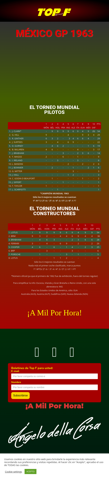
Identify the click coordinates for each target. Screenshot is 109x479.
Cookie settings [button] (13, 471)
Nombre (16, 382)
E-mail (15, 371)
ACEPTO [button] (31, 471)
